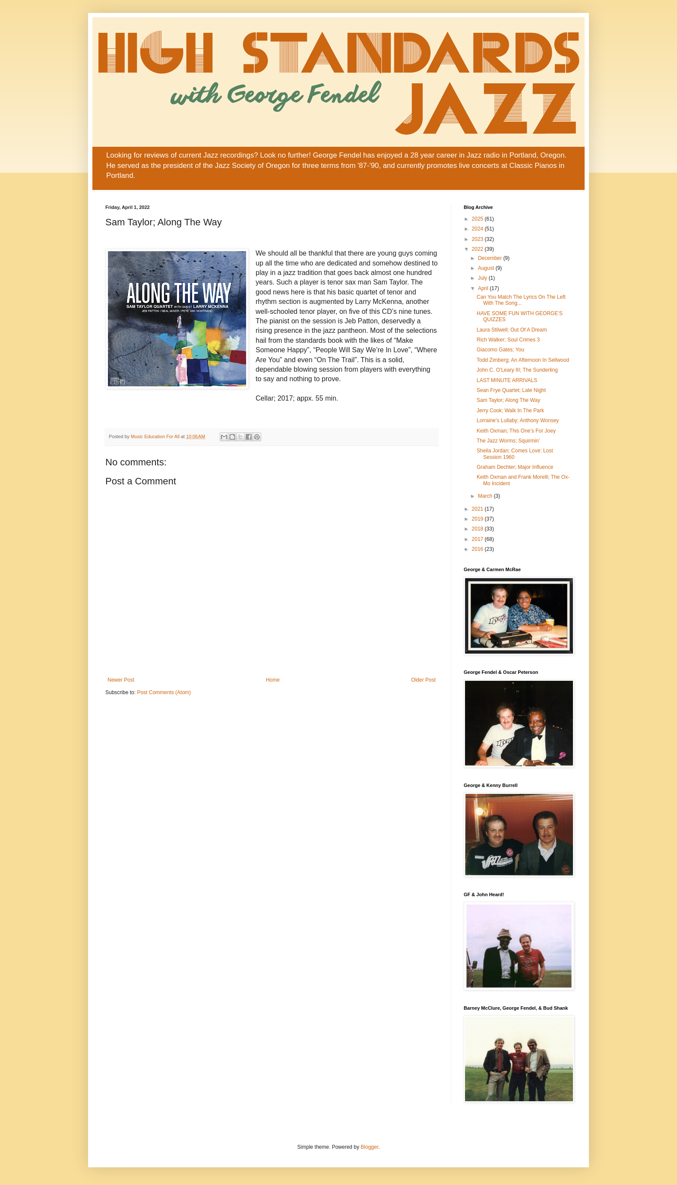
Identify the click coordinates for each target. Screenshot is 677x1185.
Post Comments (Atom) (164, 692)
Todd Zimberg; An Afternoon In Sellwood (523, 360)
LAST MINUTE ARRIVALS (507, 380)
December (490, 258)
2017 (478, 539)
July (483, 278)
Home (273, 680)
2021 (478, 509)
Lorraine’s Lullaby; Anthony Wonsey (518, 420)
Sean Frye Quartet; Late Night (511, 390)
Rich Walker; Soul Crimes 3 (508, 340)
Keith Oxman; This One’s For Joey (516, 431)
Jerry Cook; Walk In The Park (510, 411)
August (487, 268)
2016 (478, 549)
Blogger (369, 1147)
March (486, 496)
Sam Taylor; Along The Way (508, 400)
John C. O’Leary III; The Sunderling (517, 370)
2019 (478, 519)
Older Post (423, 680)
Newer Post (121, 680)
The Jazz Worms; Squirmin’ (508, 441)
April (484, 288)
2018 (478, 529)
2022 (478, 249)
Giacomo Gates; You (500, 350)
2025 (478, 219)
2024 (478, 229)
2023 (478, 239)
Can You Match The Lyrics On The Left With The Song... (521, 300)
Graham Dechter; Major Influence (515, 467)
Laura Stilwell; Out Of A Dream (512, 330)
